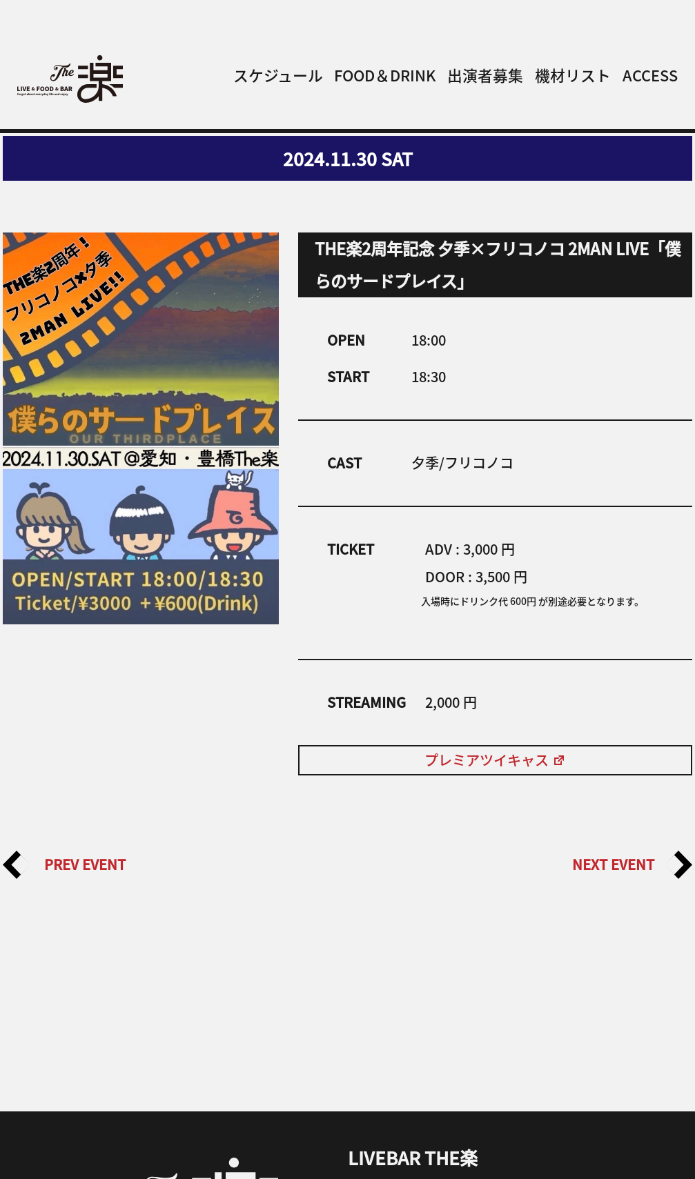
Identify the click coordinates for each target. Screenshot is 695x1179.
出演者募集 (485, 75)
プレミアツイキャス (495, 760)
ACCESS (650, 75)
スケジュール (278, 75)
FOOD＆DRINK (384, 75)
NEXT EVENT (632, 864)
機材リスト (573, 75)
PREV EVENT (64, 864)
